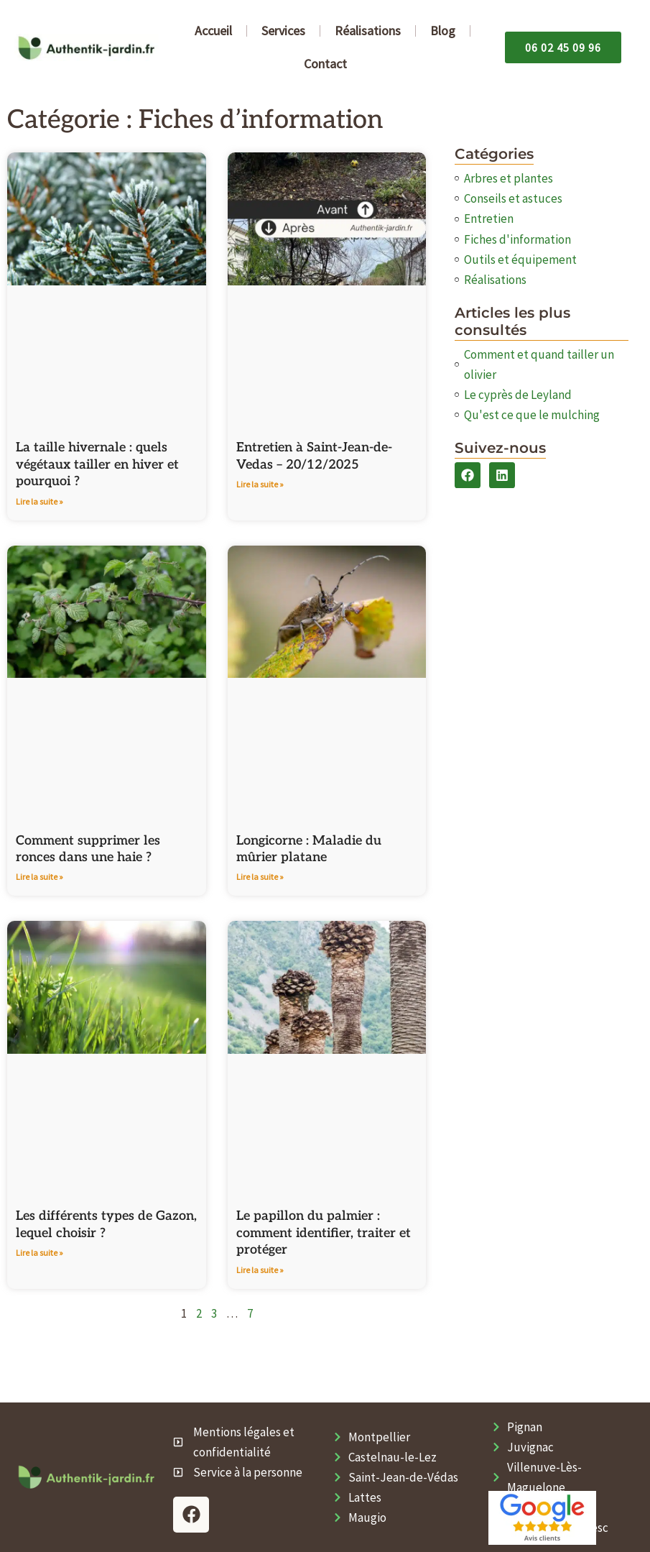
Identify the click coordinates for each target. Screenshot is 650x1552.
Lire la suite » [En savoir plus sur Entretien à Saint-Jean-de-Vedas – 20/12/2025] (260, 484)
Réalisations (368, 30)
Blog (442, 30)
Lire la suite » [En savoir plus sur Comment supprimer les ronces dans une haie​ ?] (39, 876)
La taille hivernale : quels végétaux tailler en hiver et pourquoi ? (97, 464)
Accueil (213, 30)
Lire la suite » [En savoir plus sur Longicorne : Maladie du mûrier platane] (260, 876)
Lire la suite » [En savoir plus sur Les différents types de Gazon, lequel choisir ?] (39, 1252)
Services (283, 30)
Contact (325, 63)
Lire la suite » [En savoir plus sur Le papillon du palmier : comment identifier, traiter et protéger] (260, 1269)
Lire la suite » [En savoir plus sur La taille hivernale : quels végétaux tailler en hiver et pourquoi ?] (39, 501)
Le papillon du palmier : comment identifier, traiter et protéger (323, 1232)
